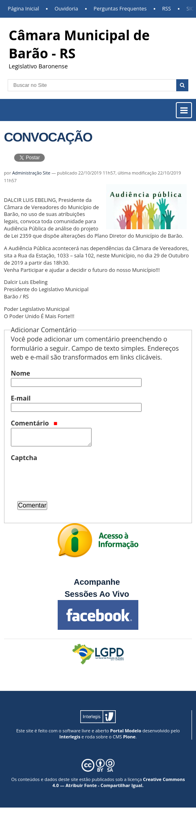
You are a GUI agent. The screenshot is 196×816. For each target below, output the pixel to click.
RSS (166, 8)
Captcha (24, 457)
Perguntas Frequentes (120, 8)
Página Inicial (23, 8)
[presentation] (72, 478)
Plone (129, 737)
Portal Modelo (125, 731)
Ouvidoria (66, 8)
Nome (20, 373)
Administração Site (31, 173)
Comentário (34, 423)
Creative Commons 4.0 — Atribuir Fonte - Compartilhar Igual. (118, 782)
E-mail (21, 398)
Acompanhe (97, 582)
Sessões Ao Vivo (98, 594)
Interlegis (69, 737)
